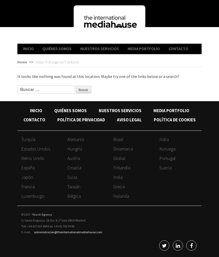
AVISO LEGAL (129, 120)
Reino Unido (32, 158)
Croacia (74, 168)
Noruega (167, 149)
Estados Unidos (35, 149)
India (118, 177)
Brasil (118, 139)
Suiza (72, 177)
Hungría (74, 149)
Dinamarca (123, 149)
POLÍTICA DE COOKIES (175, 120)
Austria (73, 158)
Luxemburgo (32, 196)
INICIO (28, 48)
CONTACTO (178, 48)
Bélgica (74, 196)
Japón (27, 177)
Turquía (28, 139)
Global (119, 158)
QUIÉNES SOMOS (57, 48)
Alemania (75, 139)
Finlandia (121, 168)
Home (22, 62)
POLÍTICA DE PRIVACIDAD (81, 120)
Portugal (167, 158)
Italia (164, 139)
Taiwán (73, 187)
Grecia (119, 187)
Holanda (121, 196)
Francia (28, 187)
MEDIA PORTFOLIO (144, 48)
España (28, 168)
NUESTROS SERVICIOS (99, 48)
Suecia (165, 168)
